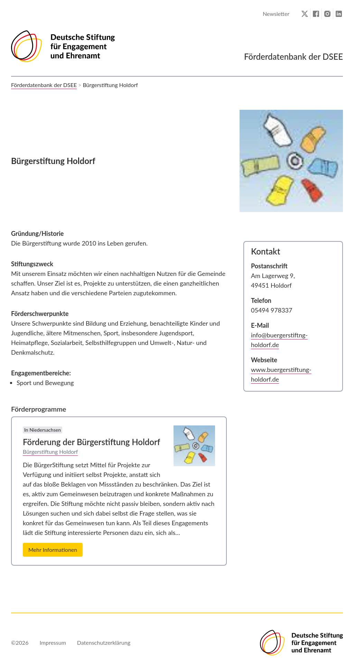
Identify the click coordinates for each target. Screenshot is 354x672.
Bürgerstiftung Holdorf (50, 451)
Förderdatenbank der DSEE (44, 84)
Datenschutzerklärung (103, 642)
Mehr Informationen (52, 549)
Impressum (52, 642)
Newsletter (276, 13)
